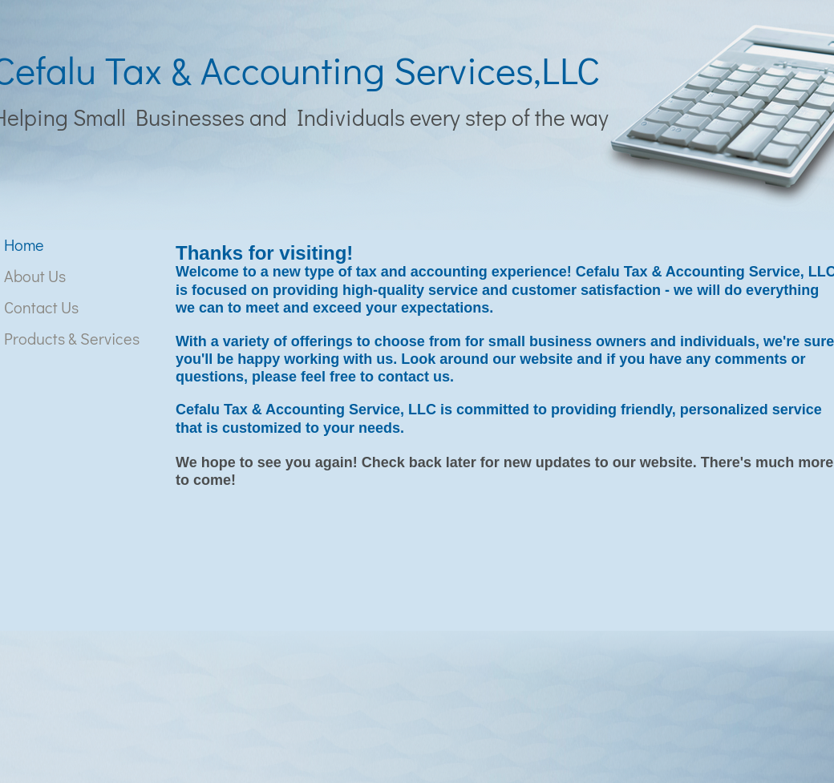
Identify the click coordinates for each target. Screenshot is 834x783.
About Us (35, 275)
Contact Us (41, 307)
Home (24, 244)
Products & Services (72, 338)
